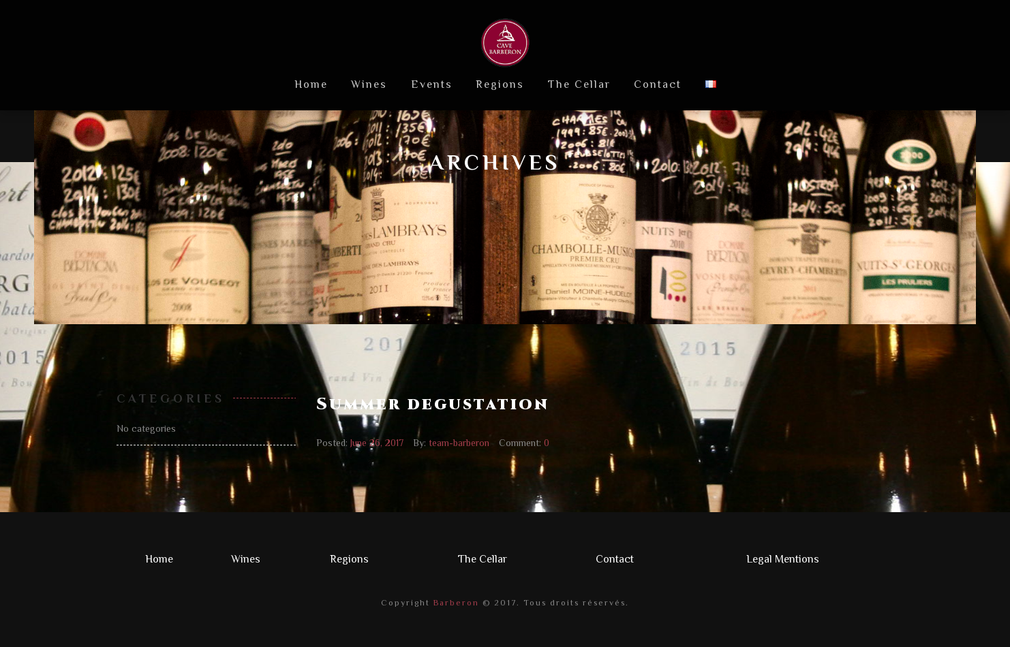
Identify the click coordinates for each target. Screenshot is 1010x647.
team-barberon (459, 442)
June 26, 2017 (376, 442)
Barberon (454, 602)
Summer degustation (432, 404)
